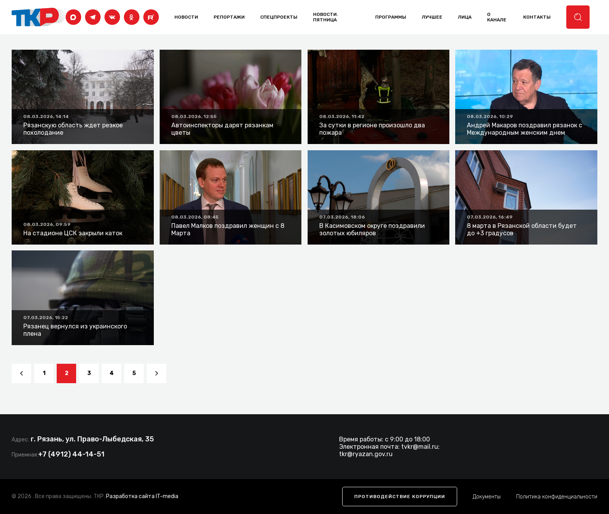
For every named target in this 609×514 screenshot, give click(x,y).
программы (390, 17)
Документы (487, 496)
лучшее (432, 17)
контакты (537, 17)
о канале (496, 17)
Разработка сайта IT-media (142, 496)
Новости (186, 17)
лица (465, 17)
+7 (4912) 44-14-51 (71, 454)
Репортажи (229, 17)
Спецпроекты (279, 17)
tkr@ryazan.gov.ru (366, 454)
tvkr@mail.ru (419, 446)
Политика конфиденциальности (556, 496)
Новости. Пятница (325, 17)
